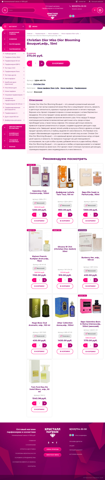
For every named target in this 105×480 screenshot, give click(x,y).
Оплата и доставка (28, 449)
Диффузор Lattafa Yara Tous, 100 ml (65, 193)
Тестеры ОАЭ (10, 68)
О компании (31, 445)
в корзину (58, 63)
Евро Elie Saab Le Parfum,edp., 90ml (90, 193)
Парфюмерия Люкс (12, 71)
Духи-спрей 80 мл (11, 116)
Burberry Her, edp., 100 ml (91, 258)
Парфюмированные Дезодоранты (12, 108)
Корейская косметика (14, 134)
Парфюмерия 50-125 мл (13, 104)
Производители (75, 441)
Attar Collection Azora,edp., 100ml (65, 324)
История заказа (75, 454)
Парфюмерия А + (11, 113)
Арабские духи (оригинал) (10, 83)
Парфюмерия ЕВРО (12, 64)
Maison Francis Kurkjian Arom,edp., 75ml (39, 258)
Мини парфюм (10, 91)
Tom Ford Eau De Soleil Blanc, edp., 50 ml (39, 389)
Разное (12, 147)
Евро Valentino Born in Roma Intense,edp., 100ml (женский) (90, 324)
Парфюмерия (15, 49)
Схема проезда (52, 449)
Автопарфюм (10, 78)
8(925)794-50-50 (79, 6)
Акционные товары (14, 33)
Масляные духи (11, 88)
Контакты (32, 466)
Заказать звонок (77, 9)
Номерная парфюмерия (10, 99)
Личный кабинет (75, 450)
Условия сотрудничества (25, 457)
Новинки (13, 39)
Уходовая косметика (14, 140)
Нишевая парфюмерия (13, 95)
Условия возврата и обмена (24, 462)
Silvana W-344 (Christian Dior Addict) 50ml (65, 249)
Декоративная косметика (15, 127)
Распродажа (14, 44)
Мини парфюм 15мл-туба (70, 33)
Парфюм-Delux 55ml (12, 57)
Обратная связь (52, 455)
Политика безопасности (25, 453)
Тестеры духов (10, 75)
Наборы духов (10, 54)
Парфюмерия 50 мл (12, 61)
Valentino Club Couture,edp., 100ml (39, 192)
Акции (71, 446)
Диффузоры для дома (13, 120)
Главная (29, 33)
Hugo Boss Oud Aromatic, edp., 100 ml (39, 324)
